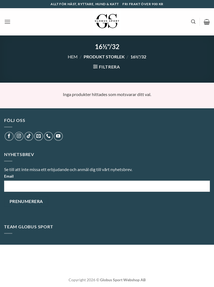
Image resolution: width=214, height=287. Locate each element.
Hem (73, 56)
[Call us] (48, 136)
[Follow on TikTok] (28, 136)
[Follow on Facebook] (9, 136)
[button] (7, 21)
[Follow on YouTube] (58, 136)
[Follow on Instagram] (19, 136)
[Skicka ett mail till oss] (38, 136)
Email (9, 176)
